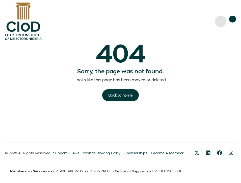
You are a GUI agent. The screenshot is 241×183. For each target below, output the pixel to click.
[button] (232, 19)
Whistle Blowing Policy (102, 153)
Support (60, 153)
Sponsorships (135, 153)
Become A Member (167, 153)
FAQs (74, 153)
